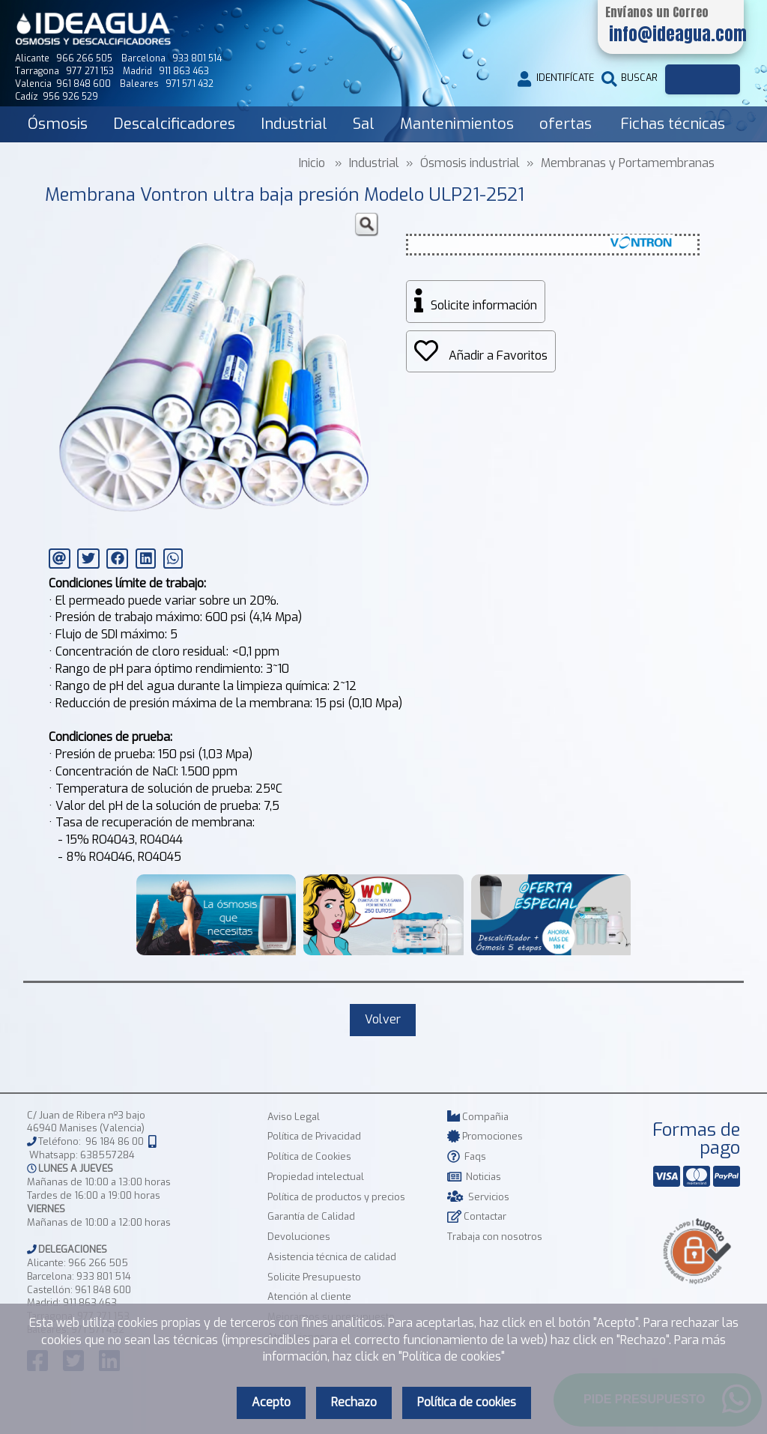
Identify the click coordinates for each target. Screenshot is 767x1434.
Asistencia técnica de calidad (331, 1256)
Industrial (294, 124)
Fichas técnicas (672, 124)
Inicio (312, 163)
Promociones (485, 1136)
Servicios (478, 1197)
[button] (366, 225)
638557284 (107, 1155)
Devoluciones (298, 1236)
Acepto (271, 1402)
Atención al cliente (309, 1296)
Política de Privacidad (314, 1136)
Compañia (478, 1116)
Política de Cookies (309, 1156)
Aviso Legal (293, 1116)
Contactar (476, 1216)
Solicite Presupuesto (314, 1277)
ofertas (565, 124)
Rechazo (354, 1402)
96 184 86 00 (114, 1142)
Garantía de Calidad (311, 1216)
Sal (364, 124)
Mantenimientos (457, 124)
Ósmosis (58, 124)
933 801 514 (103, 1276)
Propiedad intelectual (315, 1176)
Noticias (474, 1176)
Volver (383, 1019)
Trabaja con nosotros (494, 1236)
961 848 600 (103, 1289)
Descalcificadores (174, 124)
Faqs (466, 1156)
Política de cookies (466, 1402)
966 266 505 (98, 1262)
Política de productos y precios (336, 1197)
